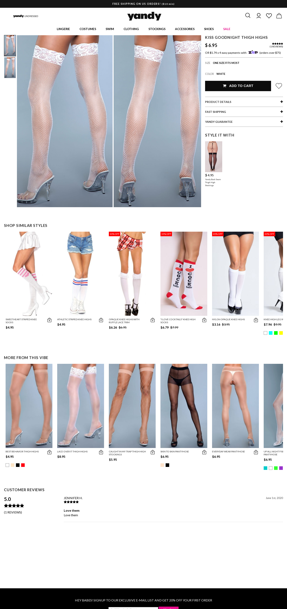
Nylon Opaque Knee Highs (228, 319)
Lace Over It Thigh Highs (72, 452)
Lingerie (63, 29)
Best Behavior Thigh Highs (22, 452)
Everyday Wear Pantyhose (228, 452)
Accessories (185, 29)
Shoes (209, 29)
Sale (226, 29)
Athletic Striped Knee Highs (74, 319)
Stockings (156, 29)
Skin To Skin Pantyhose (174, 452)
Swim (110, 29)
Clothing (131, 29)
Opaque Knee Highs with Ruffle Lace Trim (124, 321)
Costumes (88, 29)
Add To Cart (238, 86)
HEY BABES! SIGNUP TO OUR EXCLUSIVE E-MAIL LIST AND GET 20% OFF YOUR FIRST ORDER (143, 601)
